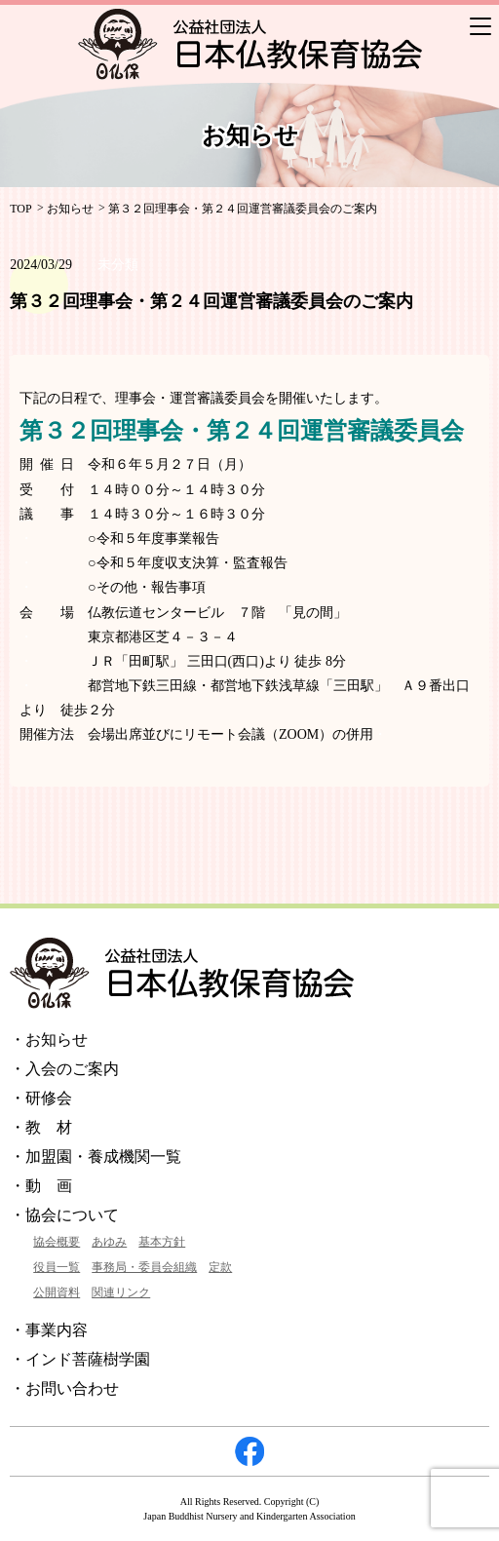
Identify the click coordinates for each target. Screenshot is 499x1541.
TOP (20, 208)
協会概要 (56, 1242)
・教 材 (41, 1127)
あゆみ (109, 1242)
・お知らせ (49, 1039)
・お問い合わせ (64, 1388)
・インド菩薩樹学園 (80, 1359)
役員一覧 (56, 1267)
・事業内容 (49, 1330)
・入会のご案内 (64, 1068)
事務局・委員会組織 (144, 1267)
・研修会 (41, 1098)
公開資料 (56, 1292)
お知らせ (70, 208)
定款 (220, 1267)
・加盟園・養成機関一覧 (95, 1156)
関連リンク (121, 1292)
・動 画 (41, 1185)
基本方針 (161, 1242)
